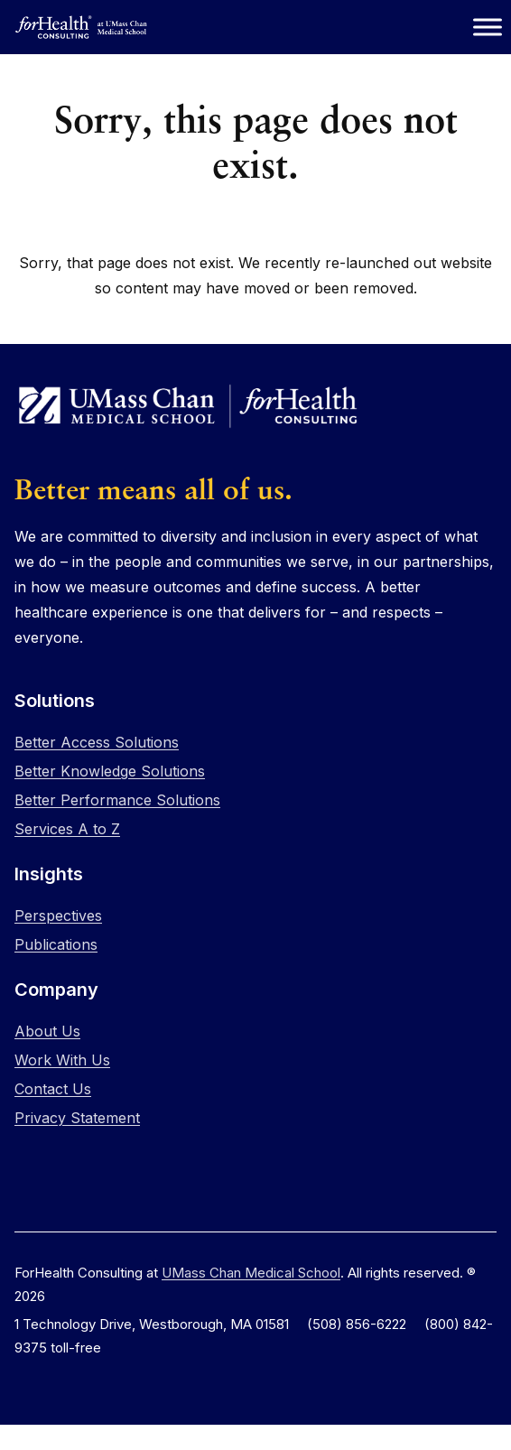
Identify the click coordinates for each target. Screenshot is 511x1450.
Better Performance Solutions (117, 800)
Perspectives (58, 915)
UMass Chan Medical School (251, 1272)
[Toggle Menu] (487, 26)
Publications (56, 944)
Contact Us (52, 1089)
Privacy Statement (77, 1118)
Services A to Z (67, 829)
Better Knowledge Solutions (109, 771)
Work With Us (62, 1060)
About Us (47, 1031)
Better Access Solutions (96, 742)
